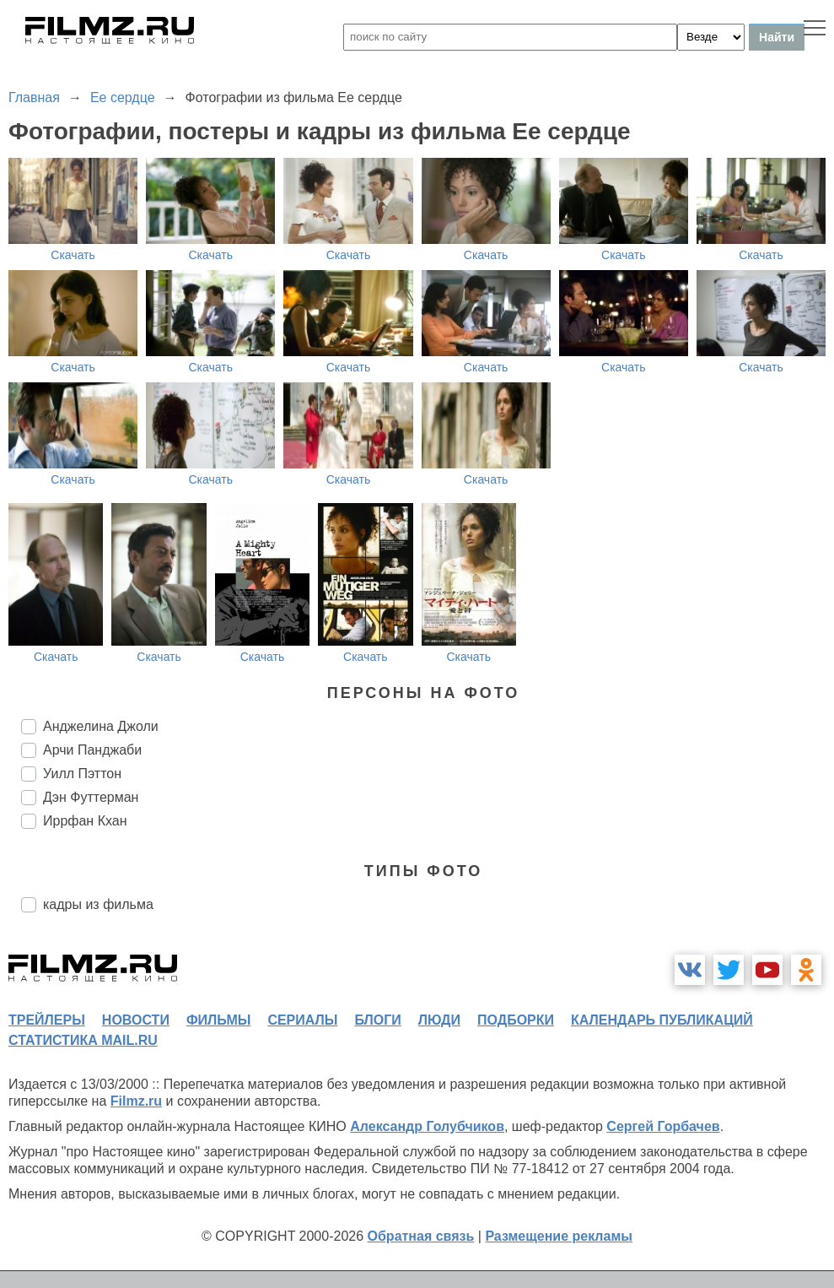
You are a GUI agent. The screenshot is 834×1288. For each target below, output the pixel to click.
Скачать (73, 255)
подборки (515, 1020)
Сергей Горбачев (662, 1126)
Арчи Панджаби (92, 750)
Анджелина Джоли (101, 726)
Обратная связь (421, 1236)
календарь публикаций (662, 1020)
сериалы (302, 1020)
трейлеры (46, 1020)
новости (135, 1020)
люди (439, 1020)
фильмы (218, 1020)
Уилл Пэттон (82, 773)
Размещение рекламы (558, 1236)
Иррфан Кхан (85, 821)
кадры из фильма (98, 904)
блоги (377, 1020)
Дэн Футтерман (90, 797)
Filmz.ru (136, 1101)
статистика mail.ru (83, 1040)
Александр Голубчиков (427, 1126)
